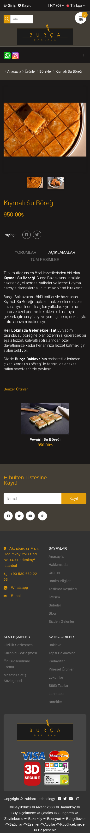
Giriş (10, 5)
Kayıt (24, 5)
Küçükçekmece (70, 824)
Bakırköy (33, 819)
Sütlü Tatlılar (58, 685)
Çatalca (45, 813)
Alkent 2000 (43, 807)
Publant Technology (39, 799)
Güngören (64, 813)
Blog (52, 613)
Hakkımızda (58, 565)
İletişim (54, 597)
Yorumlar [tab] (25, 252)
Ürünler (30, 71)
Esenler (32, 824)
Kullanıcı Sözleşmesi (20, 653)
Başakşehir (45, 830)
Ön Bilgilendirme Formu (17, 664)
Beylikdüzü (20, 807)
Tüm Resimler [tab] (45, 260)
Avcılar (48, 824)
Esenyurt (52, 819)
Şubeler (55, 605)
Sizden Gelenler (61, 621)
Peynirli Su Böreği (45, 439)
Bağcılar (14, 824)
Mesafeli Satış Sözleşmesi (15, 678)
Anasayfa (14, 71)
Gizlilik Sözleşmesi (18, 645)
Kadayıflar (57, 661)
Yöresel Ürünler (61, 669)
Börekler (45, 71)
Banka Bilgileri (60, 581)
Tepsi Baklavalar (62, 653)
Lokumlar (56, 677)
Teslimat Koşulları (63, 589)
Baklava (55, 645)
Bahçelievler (74, 819)
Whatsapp (19, 587)
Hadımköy (66, 807)
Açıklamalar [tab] (61, 252)
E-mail (16, 596)
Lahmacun (57, 694)
